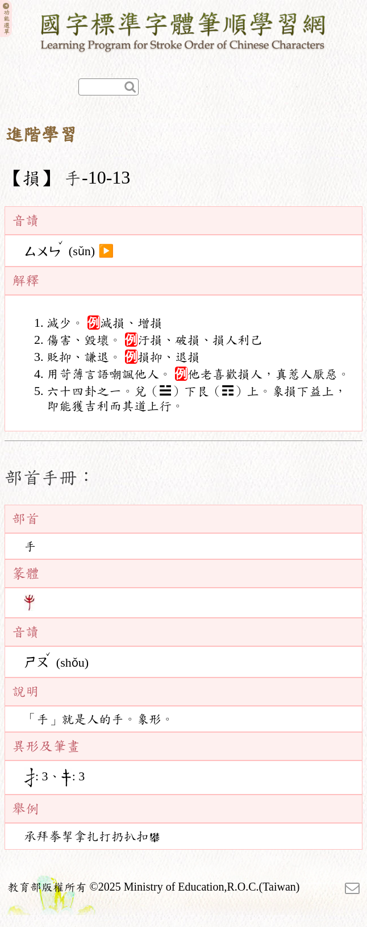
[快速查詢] (108, 86)
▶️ (106, 251)
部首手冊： (50, 477)
